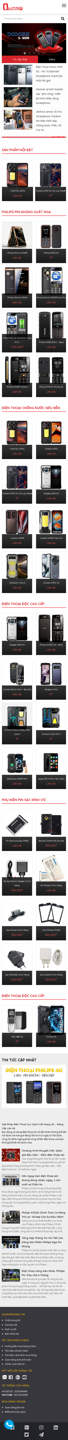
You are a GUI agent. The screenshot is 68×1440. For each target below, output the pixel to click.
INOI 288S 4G (17, 1036)
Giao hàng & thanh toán (18, 1359)
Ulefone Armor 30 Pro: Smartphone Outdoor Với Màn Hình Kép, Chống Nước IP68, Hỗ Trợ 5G (49, 121)
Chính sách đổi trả (14, 1364)
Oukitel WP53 (51, 449)
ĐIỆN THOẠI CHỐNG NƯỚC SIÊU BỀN (31, 408)
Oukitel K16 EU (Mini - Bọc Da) (17, 689)
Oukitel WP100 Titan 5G (51, 538)
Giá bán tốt (11, 1324)
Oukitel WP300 (17, 538)
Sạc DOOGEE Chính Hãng (17, 974)
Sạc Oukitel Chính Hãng (51, 974)
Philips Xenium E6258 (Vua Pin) (51, 297)
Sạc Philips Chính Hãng (17, 930)
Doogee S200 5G (51, 493)
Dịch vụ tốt (10, 1329)
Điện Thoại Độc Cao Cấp (23, 996)
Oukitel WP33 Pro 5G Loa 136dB (50, 191)
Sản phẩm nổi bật (17, 150)
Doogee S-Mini (51, 689)
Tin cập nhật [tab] (20, 59)
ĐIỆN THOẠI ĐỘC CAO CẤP (23, 604)
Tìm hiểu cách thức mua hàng (21, 1355)
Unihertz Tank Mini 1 (51, 734)
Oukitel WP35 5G (51, 583)
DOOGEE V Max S (17, 583)
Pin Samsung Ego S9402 (17, 840)
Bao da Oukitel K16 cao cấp (51, 840)
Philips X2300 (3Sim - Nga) (51, 342)
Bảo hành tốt (12, 1333)
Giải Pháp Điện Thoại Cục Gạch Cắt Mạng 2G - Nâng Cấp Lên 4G (32, 1126)
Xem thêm (58, 137)
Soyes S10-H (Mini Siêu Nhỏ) (51, 779)
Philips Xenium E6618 (17, 253)
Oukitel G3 (51, 1036)
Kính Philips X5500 (51, 930)
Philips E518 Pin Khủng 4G (51, 387)
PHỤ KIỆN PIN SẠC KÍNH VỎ (24, 800)
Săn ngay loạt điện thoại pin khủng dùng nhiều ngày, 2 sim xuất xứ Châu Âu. (41, 1180)
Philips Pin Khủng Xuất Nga (26, 212)
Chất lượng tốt (12, 1320)
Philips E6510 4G (51, 253)
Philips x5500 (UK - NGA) (51, 645)
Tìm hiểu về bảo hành (16, 1350)
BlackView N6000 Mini (17, 779)
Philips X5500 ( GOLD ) (17, 387)
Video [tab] (52, 59)
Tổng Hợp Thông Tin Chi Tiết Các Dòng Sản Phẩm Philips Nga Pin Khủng (42, 1242)
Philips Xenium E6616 (17, 297)
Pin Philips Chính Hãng (51, 885)
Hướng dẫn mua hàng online (20, 1346)
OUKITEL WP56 (18, 191)
